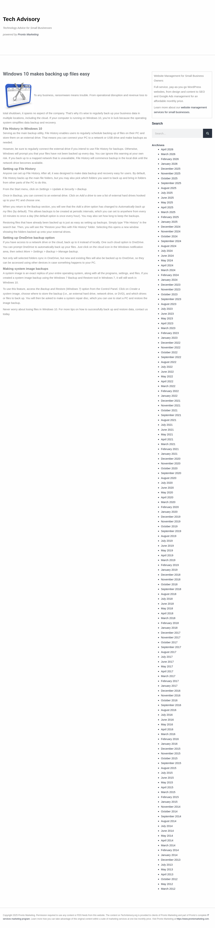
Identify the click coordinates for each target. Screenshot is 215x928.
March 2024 (168, 270)
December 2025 (170, 168)
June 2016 (167, 719)
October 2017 (169, 642)
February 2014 (170, 850)
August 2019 (168, 536)
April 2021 (167, 439)
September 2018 (171, 589)
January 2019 (169, 569)
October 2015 (169, 758)
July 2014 (167, 826)
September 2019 (171, 531)
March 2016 (168, 734)
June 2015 (167, 777)
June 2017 (167, 661)
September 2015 (171, 763)
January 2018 (169, 627)
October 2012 (169, 879)
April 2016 (167, 729)
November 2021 (170, 405)
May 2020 (167, 492)
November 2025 (170, 173)
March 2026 (168, 154)
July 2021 (167, 424)
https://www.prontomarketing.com (193, 919)
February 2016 (170, 739)
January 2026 (169, 163)
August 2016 (168, 710)
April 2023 (167, 323)
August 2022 (168, 362)
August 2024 (168, 246)
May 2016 (167, 724)
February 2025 (170, 217)
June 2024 (167, 255)
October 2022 (169, 352)
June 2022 (167, 371)
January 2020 (169, 511)
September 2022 (171, 357)
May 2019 (167, 550)
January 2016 (169, 743)
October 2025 (169, 178)
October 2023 (169, 294)
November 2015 (170, 753)
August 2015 (168, 768)
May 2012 (167, 884)
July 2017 (167, 656)
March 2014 (168, 845)
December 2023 (170, 284)
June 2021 (167, 429)
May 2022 (167, 376)
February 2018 (170, 623)
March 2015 (168, 792)
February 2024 (170, 275)
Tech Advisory (21, 19)
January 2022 (169, 395)
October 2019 (169, 526)
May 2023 (167, 318)
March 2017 (168, 676)
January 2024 (169, 279)
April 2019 (167, 555)
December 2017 (170, 632)
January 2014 (169, 855)
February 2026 (170, 159)
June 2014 (167, 830)
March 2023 (168, 328)
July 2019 (167, 540)
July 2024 (167, 250)
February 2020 (170, 507)
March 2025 (168, 212)
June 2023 (167, 313)
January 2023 (169, 337)
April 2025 (167, 207)
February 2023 (170, 333)
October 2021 (169, 410)
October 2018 (169, 584)
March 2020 (168, 502)
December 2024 (170, 226)
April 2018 (167, 613)
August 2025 (168, 188)
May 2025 (167, 202)
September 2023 (171, 299)
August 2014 (168, 821)
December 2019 (170, 516)
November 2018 (170, 579)
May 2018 (167, 608)
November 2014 (170, 806)
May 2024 (167, 260)
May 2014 (167, 835)
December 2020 (170, 458)
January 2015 (169, 801)
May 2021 (167, 434)
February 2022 (170, 391)
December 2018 (170, 574)
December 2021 (170, 400)
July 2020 (167, 482)
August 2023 (168, 304)
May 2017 (167, 666)
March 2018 (168, 618)
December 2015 (170, 748)
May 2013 (167, 869)
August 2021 (168, 420)
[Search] (207, 133)
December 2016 (170, 690)
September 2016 (171, 705)
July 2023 (167, 308)
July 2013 (167, 864)
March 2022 (168, 386)
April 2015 (167, 787)
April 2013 (167, 874)
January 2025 (169, 221)
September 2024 (171, 241)
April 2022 (167, 381)
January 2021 (169, 453)
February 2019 (170, 565)
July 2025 (167, 192)
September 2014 (171, 816)
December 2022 (170, 342)
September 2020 (171, 473)
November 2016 (170, 695)
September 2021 (171, 415)
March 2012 (168, 888)
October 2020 (169, 468)
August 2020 (168, 478)
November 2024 (170, 231)
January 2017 (169, 685)
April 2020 (167, 497)
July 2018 (167, 598)
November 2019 (170, 521)
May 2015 (167, 782)
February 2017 (170, 681)
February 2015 (170, 797)
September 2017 (171, 647)
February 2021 (170, 449)
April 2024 (167, 265)
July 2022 (167, 366)
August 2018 (168, 594)
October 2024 (169, 236)
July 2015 (167, 772)
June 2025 (167, 197)
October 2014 (169, 811)
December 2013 (170, 859)
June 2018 (167, 603)
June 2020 (167, 487)
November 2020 (170, 463)
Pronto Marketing (28, 34)
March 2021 (168, 444)
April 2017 (167, 671)
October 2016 (169, 700)
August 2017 (168, 652)
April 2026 (167, 149)
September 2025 (171, 183)
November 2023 (170, 289)
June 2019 (167, 545)
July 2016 (167, 714)
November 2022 (170, 347)
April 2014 (167, 840)
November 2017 (170, 637)
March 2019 (168, 560)
